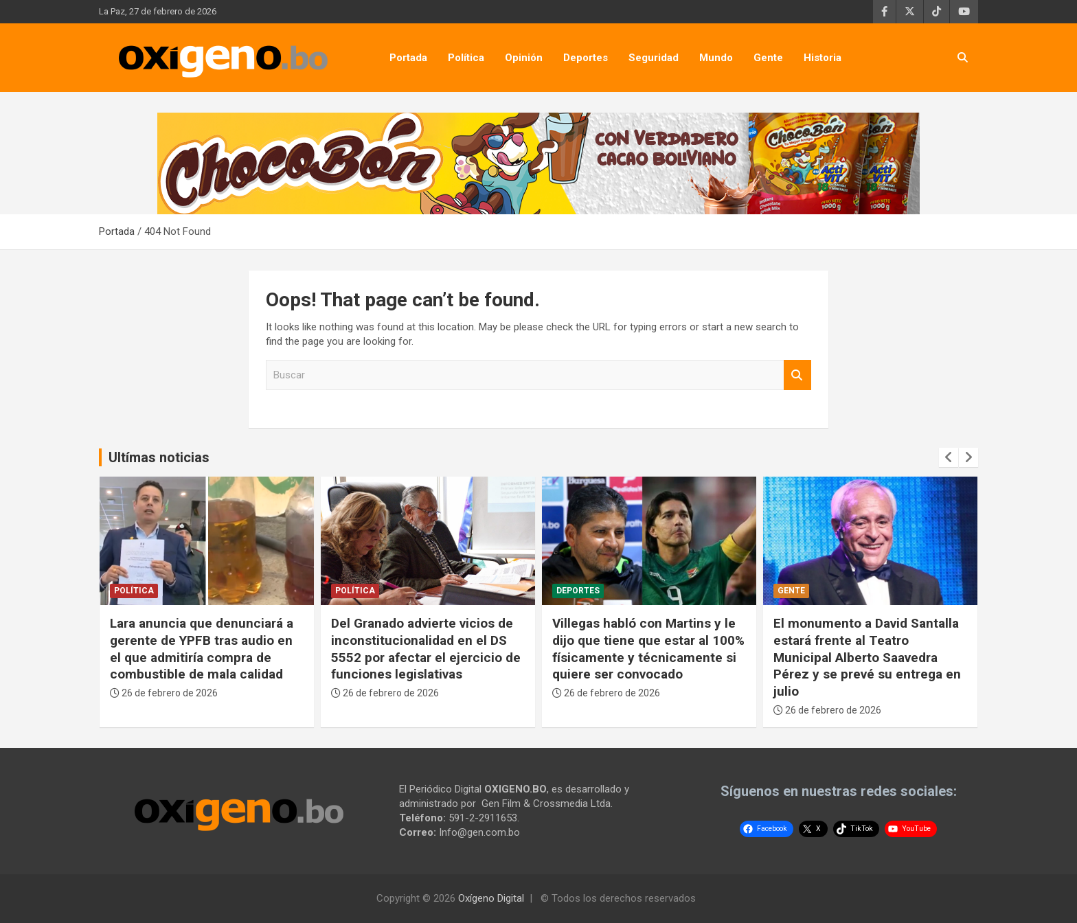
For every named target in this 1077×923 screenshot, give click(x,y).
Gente (768, 58)
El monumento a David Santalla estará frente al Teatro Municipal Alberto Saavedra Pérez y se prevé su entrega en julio (867, 657)
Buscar (797, 375)
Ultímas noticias (159, 457)
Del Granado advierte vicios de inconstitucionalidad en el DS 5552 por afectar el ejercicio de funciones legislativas (426, 648)
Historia (822, 58)
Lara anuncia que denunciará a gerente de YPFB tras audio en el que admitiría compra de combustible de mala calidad (201, 648)
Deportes (585, 58)
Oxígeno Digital (491, 898)
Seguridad (653, 58)
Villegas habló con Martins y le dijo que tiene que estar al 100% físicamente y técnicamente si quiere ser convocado (648, 648)
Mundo (716, 58)
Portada (408, 58)
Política (466, 58)
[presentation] (948, 457)
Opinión (524, 58)
